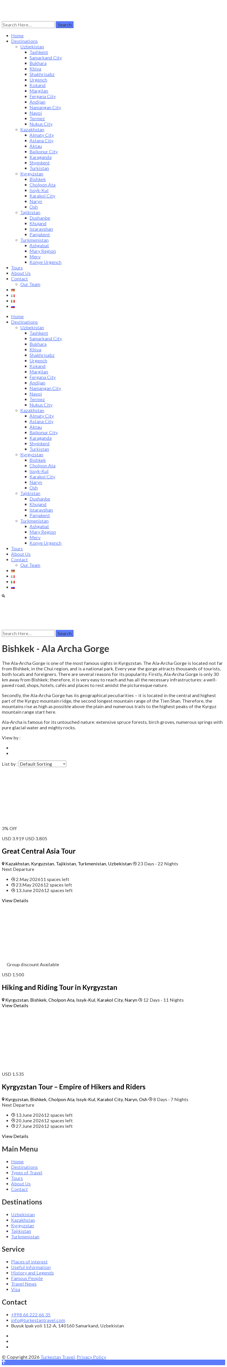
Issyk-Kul (39, 190)
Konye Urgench (45, 262)
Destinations (24, 41)
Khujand (38, 223)
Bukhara (38, 63)
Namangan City (45, 107)
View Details (15, 900)
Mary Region (42, 251)
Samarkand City (45, 57)
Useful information (31, 1267)
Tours (17, 267)
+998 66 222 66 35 (31, 1314)
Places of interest (29, 1261)
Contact (19, 278)
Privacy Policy (91, 1357)
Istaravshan (41, 229)
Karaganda (40, 157)
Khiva (35, 68)
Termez (37, 118)
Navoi (35, 113)
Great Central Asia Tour (39, 851)
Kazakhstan (32, 129)
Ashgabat (39, 245)
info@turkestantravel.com (38, 1320)
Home (17, 35)
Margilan (38, 90)
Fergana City (42, 96)
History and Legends (32, 1272)
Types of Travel (26, 1172)
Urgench (38, 79)
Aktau (35, 146)
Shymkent (39, 162)
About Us (21, 273)
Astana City (41, 140)
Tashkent (38, 52)
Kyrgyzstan (31, 173)
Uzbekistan (32, 46)
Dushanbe (39, 218)
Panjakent (39, 234)
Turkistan (39, 168)
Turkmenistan (34, 240)
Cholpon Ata (42, 184)
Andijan (37, 102)
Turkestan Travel (58, 1357)
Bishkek (37, 179)
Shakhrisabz (42, 74)
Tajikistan (30, 212)
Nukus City (40, 124)
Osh (33, 206)
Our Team (30, 284)
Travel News (24, 1283)
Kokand (37, 85)
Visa (15, 1289)
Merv (35, 256)
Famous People (27, 1278)
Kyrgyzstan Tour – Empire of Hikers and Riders (74, 1086)
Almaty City (41, 135)
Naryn (35, 201)
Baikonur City (43, 151)
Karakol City (42, 195)
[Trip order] (42, 764)
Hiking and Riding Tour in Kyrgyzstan (59, 987)
